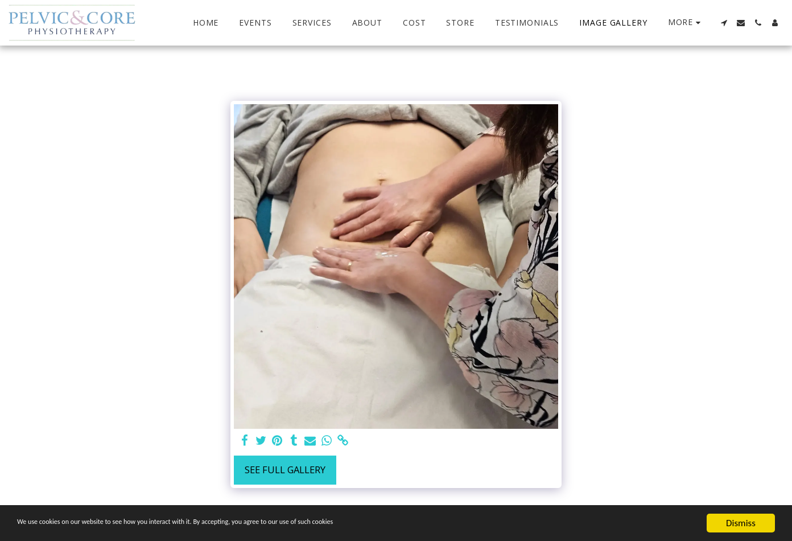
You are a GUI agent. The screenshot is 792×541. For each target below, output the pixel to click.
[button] (724, 23)
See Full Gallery (285, 469)
